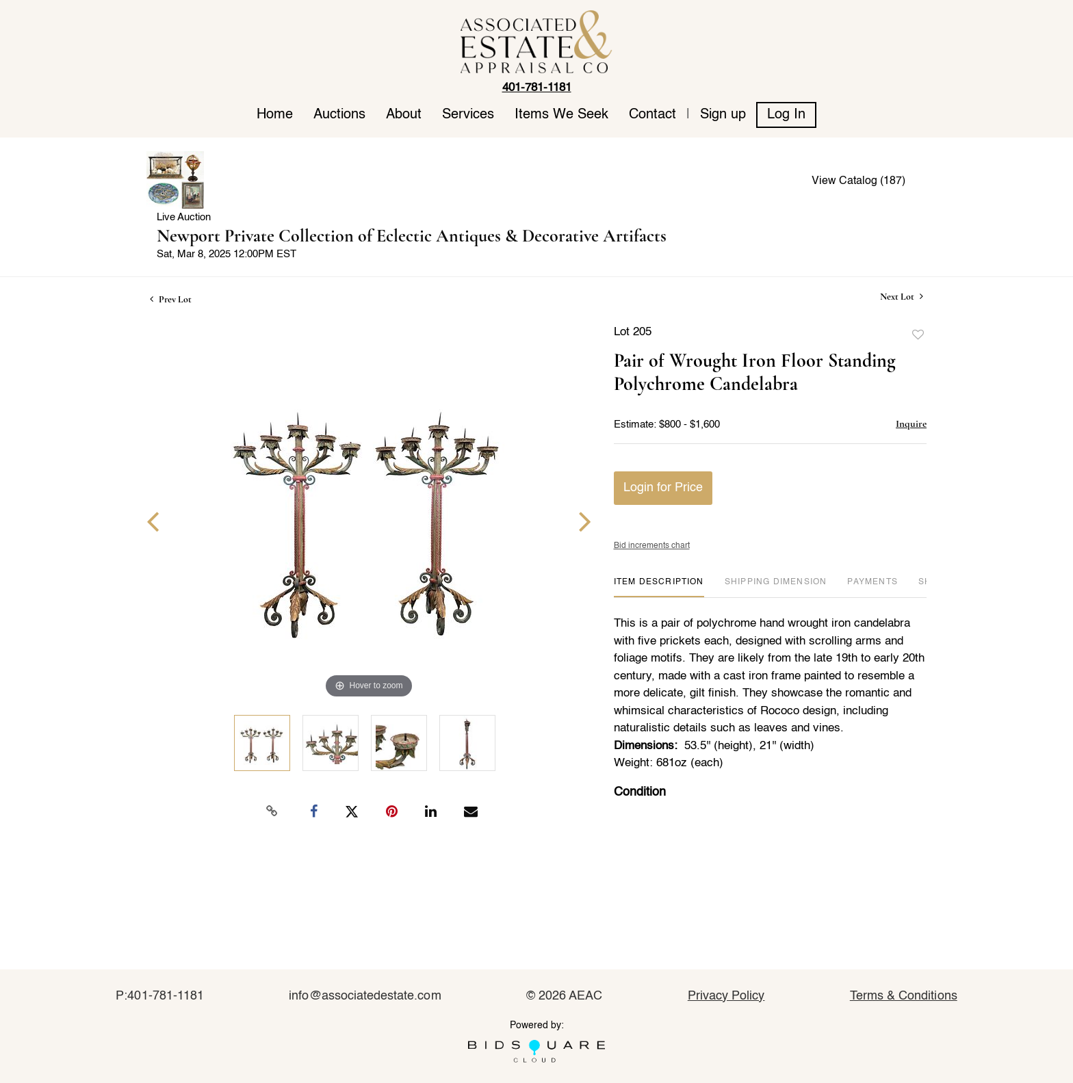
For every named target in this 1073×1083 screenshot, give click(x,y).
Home (275, 115)
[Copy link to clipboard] (272, 811)
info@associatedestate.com (365, 996)
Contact (652, 115)
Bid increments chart (652, 546)
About (404, 115)
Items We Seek (561, 115)
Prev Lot (171, 299)
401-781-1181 (536, 88)
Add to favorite (918, 335)
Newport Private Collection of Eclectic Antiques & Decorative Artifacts (412, 235)
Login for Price (663, 488)
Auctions (339, 115)
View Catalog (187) (858, 181)
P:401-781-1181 (160, 996)
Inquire (911, 423)
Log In (786, 115)
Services (468, 115)
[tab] (659, 587)
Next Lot (901, 296)
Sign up (723, 115)
